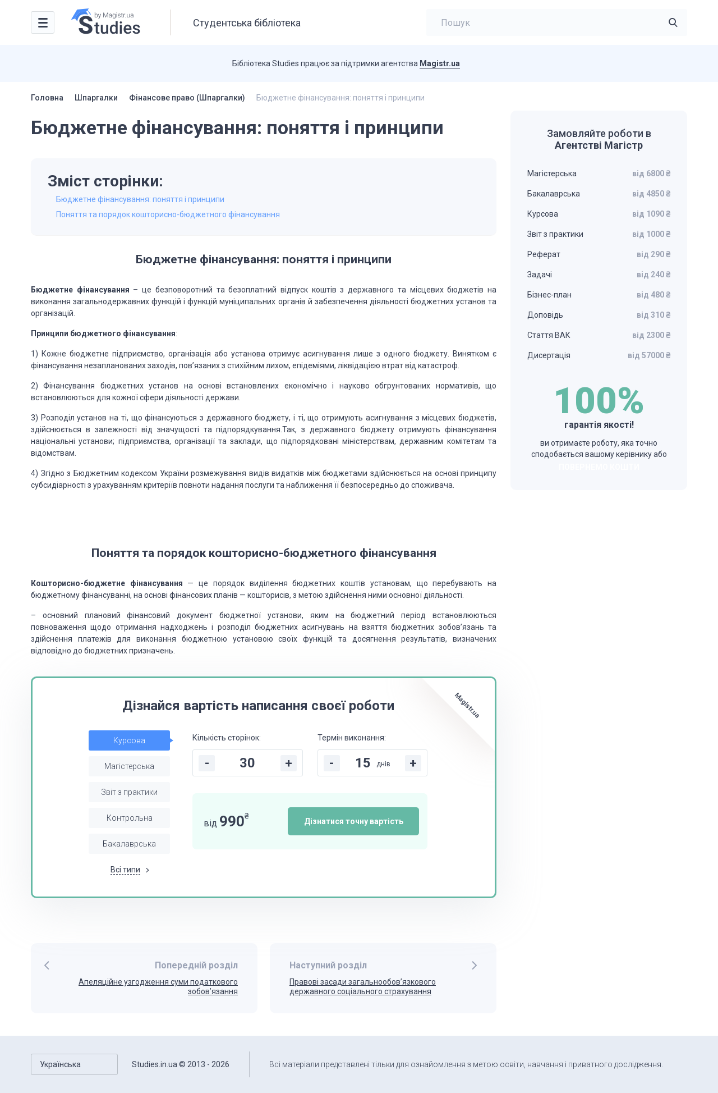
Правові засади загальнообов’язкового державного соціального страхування (362, 986)
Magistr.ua (440, 63)
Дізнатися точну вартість (353, 821)
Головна (47, 97)
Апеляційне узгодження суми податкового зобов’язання (158, 986)
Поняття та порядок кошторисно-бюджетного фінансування (168, 214)
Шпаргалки (96, 97)
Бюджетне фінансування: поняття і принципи (140, 199)
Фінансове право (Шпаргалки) (187, 97)
